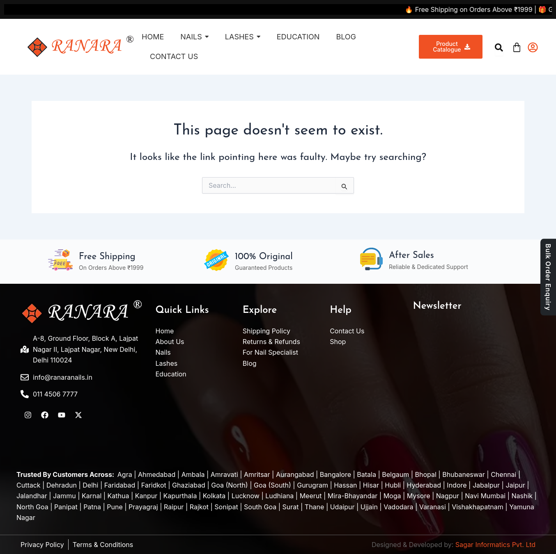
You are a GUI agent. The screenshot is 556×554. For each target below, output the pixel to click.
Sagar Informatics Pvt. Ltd (495, 544)
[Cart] (517, 46)
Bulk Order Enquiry (548, 277)
